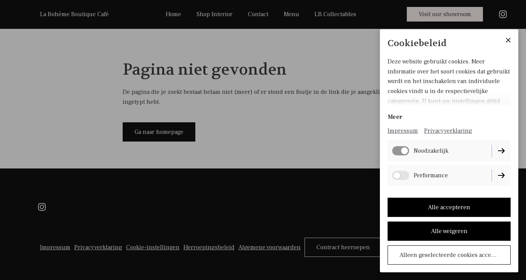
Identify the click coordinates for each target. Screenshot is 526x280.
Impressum (403, 131)
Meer (395, 117)
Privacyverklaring (448, 131)
